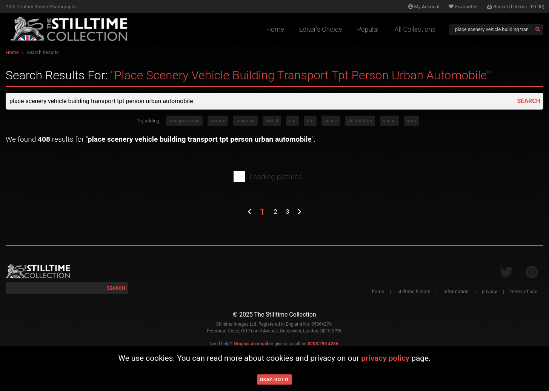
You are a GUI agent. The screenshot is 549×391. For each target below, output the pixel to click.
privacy (489, 291)
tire (310, 121)
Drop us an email (251, 343)
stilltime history (413, 291)
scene (330, 121)
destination (360, 121)
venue (389, 121)
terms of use (523, 291)
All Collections (414, 29)
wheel (272, 121)
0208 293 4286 (323, 343)
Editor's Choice (320, 29)
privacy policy (385, 358)
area (411, 121)
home (378, 291)
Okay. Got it (274, 379)
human (218, 121)
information (456, 291)
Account (424, 6)
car (292, 121)
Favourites (463, 6)
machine (245, 121)
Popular (368, 29)
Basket (516, 6)
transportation (184, 121)
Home (275, 29)
